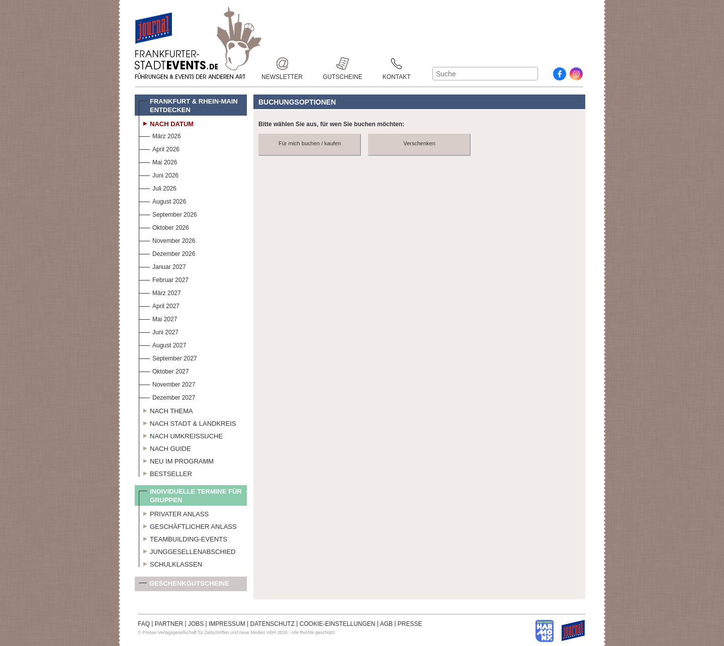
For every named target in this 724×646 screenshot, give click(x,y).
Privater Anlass (174, 513)
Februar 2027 (164, 279)
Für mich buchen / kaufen (310, 143)
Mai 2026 (158, 161)
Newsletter (282, 63)
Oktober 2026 (164, 226)
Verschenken (419, 143)
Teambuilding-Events (183, 538)
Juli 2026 (157, 187)
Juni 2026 (158, 174)
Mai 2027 (158, 318)
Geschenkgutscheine (184, 585)
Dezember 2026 (167, 252)
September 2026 (168, 213)
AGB (386, 623)
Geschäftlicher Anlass (188, 525)
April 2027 (159, 305)
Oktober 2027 (164, 370)
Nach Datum (166, 123)
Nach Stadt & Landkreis (187, 422)
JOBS (196, 623)
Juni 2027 (158, 331)
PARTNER (169, 623)
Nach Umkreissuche (181, 435)
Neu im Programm (176, 460)
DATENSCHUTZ (272, 623)
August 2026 (162, 200)
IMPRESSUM (227, 623)
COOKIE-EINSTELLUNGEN (338, 623)
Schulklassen (170, 563)
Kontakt (397, 63)
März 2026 (160, 135)
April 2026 (159, 148)
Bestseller (165, 473)
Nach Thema (166, 410)
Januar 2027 (162, 265)
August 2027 (162, 344)
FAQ (144, 623)
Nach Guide (165, 447)
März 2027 (160, 292)
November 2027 (167, 383)
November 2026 (167, 239)
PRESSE (410, 623)
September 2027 (168, 357)
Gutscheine (343, 63)
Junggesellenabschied (187, 550)
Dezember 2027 (167, 396)
